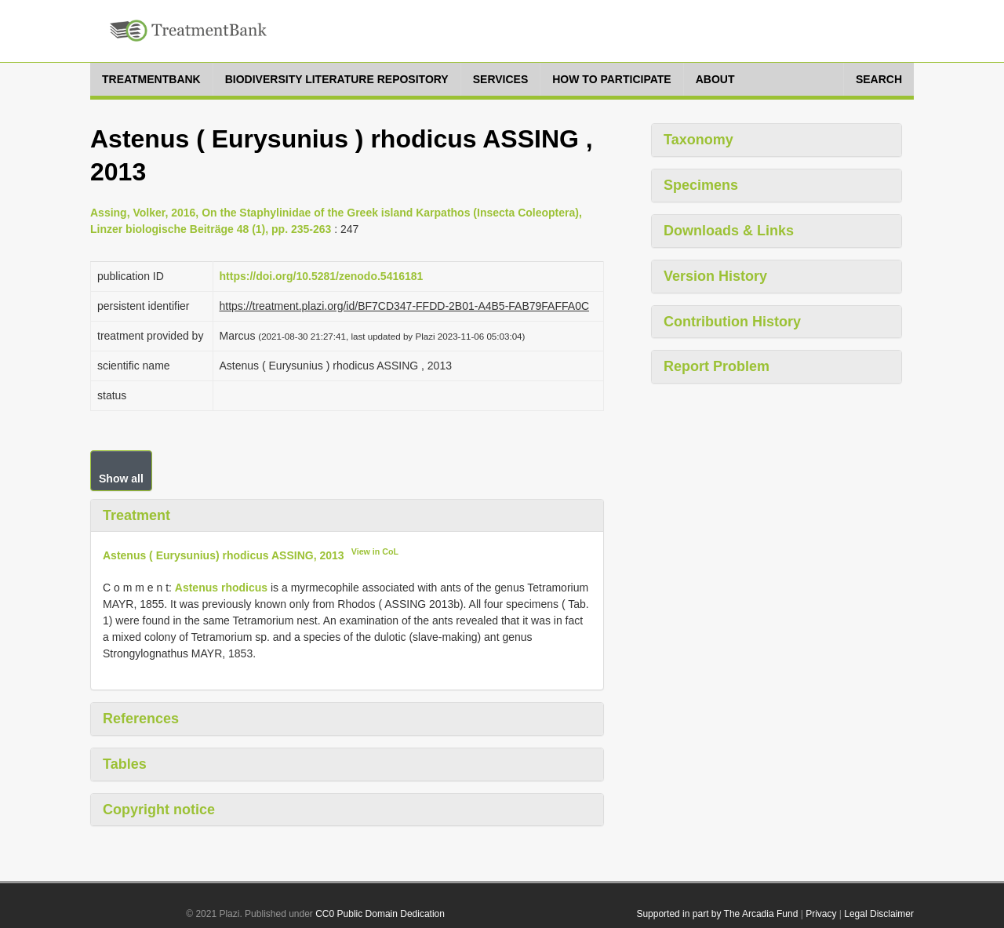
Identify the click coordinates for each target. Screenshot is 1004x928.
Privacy (821, 913)
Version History (715, 276)
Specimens (701, 185)
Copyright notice (159, 809)
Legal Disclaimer (879, 913)
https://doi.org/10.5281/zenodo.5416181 (322, 276)
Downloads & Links (729, 230)
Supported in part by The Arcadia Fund (717, 913)
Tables (125, 764)
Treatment (136, 515)
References (141, 718)
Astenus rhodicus (221, 587)
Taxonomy (698, 139)
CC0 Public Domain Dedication (380, 913)
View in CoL (374, 551)
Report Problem (716, 366)
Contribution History (732, 321)
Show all (121, 478)
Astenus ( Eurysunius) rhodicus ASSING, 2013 (223, 555)
